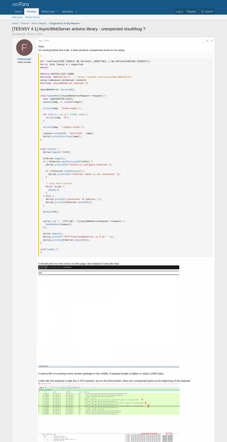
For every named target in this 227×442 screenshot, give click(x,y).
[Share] (207, 41)
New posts (17, 17)
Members (67, 11)
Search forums (32, 17)
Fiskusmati (20, 34)
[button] (57, 11)
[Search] (207, 11)
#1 (212, 40)
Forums (31, 11)
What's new (48, 11)
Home (18, 11)
